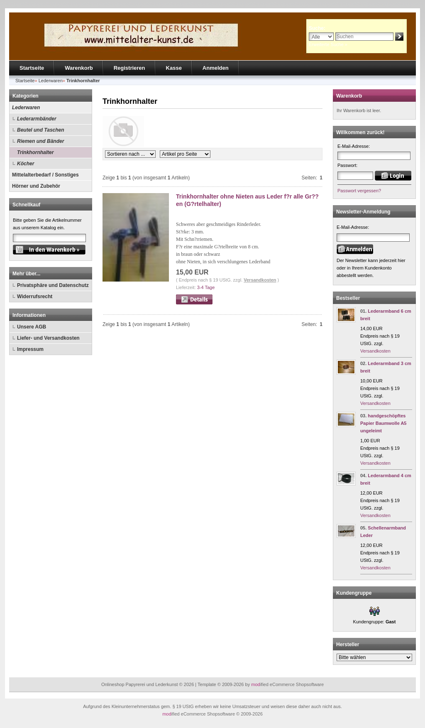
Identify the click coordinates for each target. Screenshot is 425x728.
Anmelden (216, 68)
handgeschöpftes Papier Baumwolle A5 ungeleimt (383, 423)
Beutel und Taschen (40, 130)
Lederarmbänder (36, 119)
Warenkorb (79, 68)
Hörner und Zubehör (36, 186)
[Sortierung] (130, 154)
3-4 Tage (206, 287)
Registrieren (129, 68)
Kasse (174, 68)
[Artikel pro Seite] (185, 154)
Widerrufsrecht (34, 296)
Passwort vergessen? (359, 190)
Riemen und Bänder (40, 141)
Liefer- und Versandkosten (48, 338)
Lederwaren (26, 107)
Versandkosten (260, 279)
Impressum (30, 349)
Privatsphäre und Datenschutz (53, 285)
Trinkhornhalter (35, 152)
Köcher (25, 164)
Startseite (32, 68)
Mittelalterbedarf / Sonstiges (45, 175)
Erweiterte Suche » (328, 44)
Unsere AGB (31, 327)
